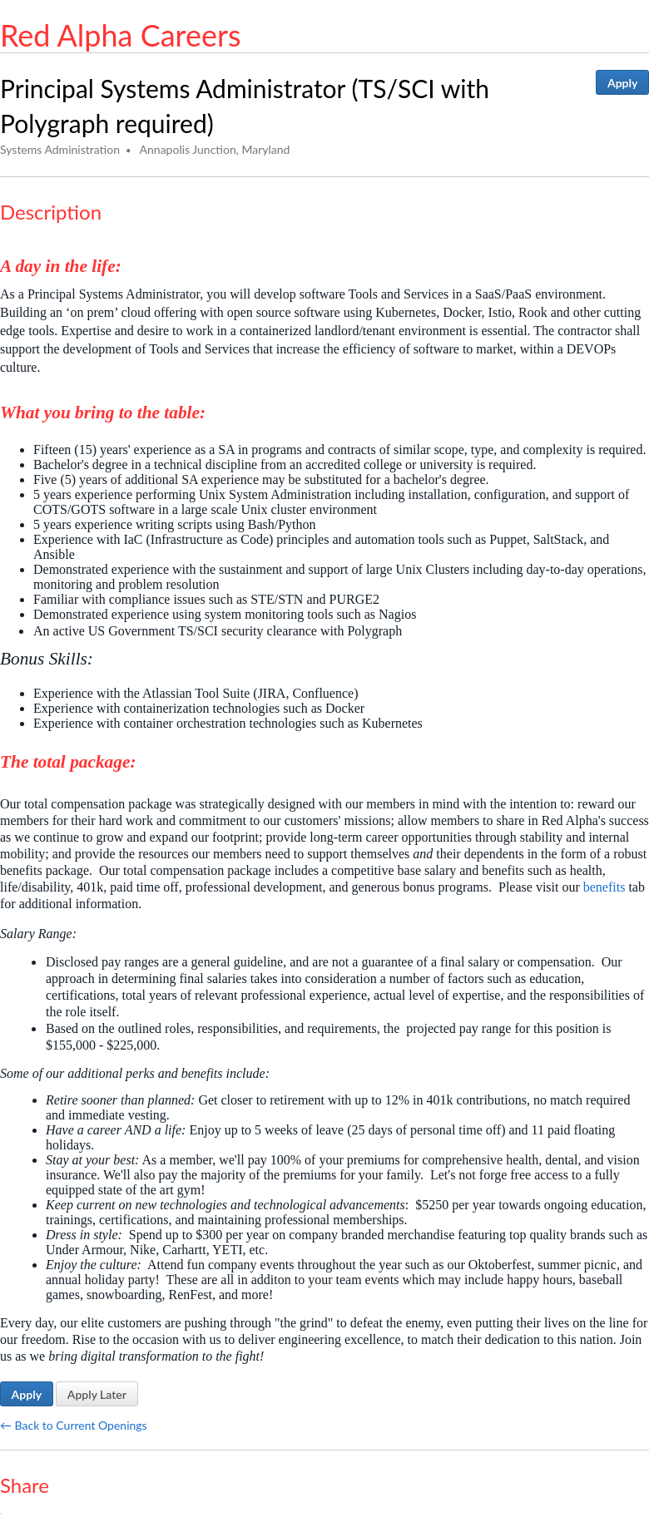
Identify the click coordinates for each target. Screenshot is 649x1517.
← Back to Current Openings (73, 1425)
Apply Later (96, 1394)
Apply (622, 83)
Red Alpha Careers (120, 35)
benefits (604, 887)
